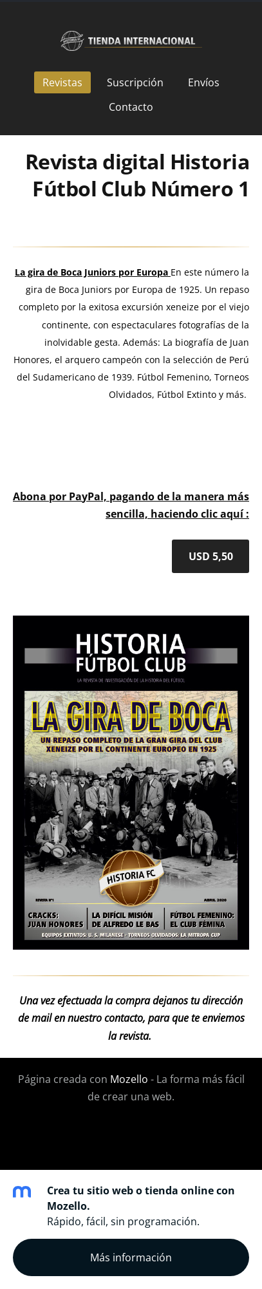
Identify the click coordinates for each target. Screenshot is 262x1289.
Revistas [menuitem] (62, 82)
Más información (131, 1257)
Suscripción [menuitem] (135, 82)
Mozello (129, 1079)
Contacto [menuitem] (131, 107)
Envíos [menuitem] (204, 82)
